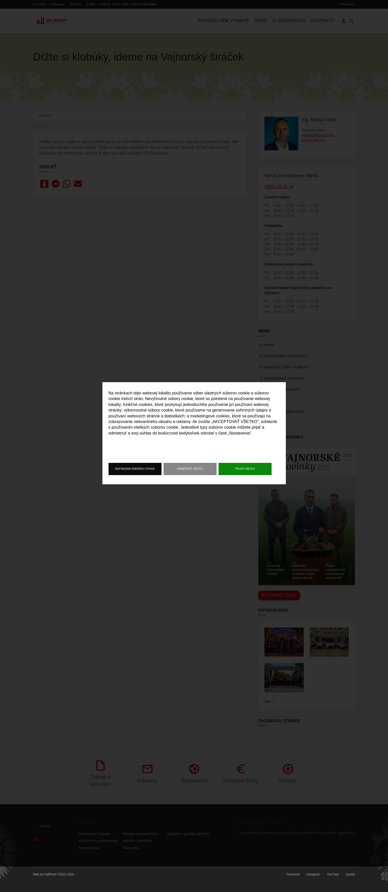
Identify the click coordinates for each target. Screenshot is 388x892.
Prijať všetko (245, 468)
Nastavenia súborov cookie (135, 468)
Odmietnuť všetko (190, 468)
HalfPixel (50, 874)
